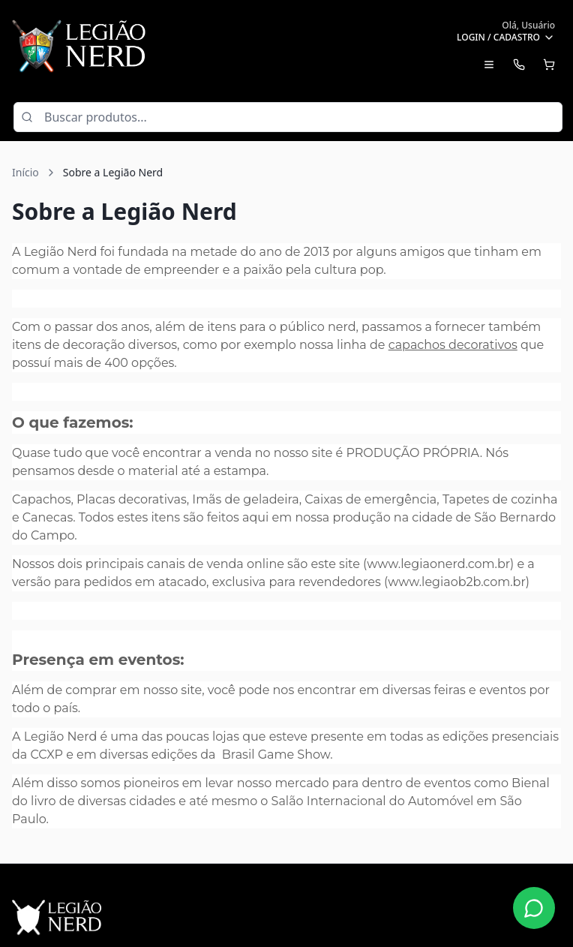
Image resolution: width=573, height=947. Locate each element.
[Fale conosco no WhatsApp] (534, 908)
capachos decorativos (453, 345)
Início (25, 172)
